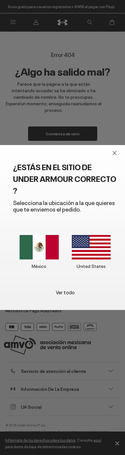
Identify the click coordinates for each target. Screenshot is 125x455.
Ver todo (65, 291)
